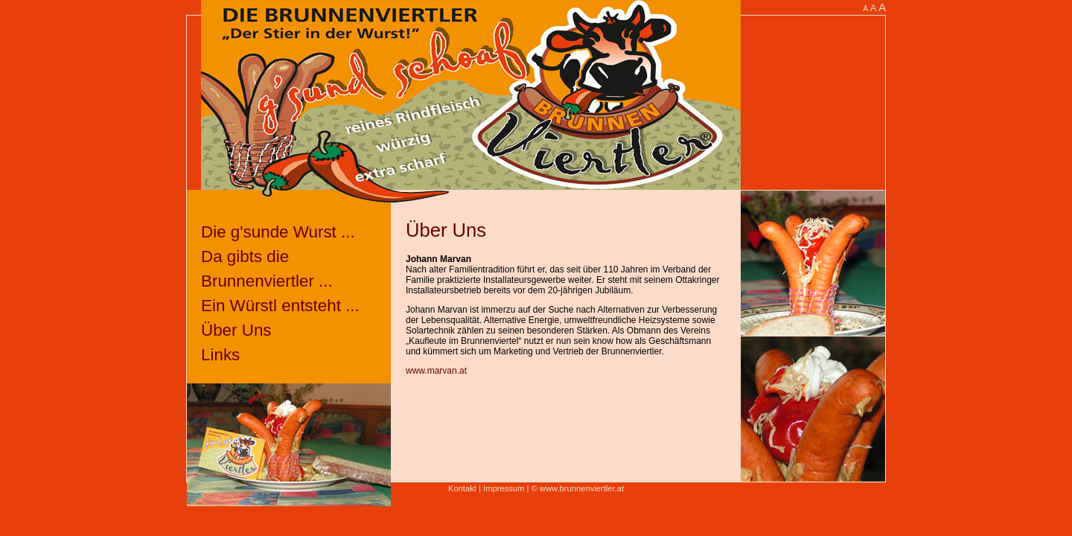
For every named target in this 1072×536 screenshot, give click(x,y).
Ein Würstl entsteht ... (280, 305)
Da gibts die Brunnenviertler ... (267, 268)
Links (220, 354)
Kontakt (462, 488)
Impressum (503, 488)
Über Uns (236, 330)
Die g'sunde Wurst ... (278, 232)
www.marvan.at (436, 371)
